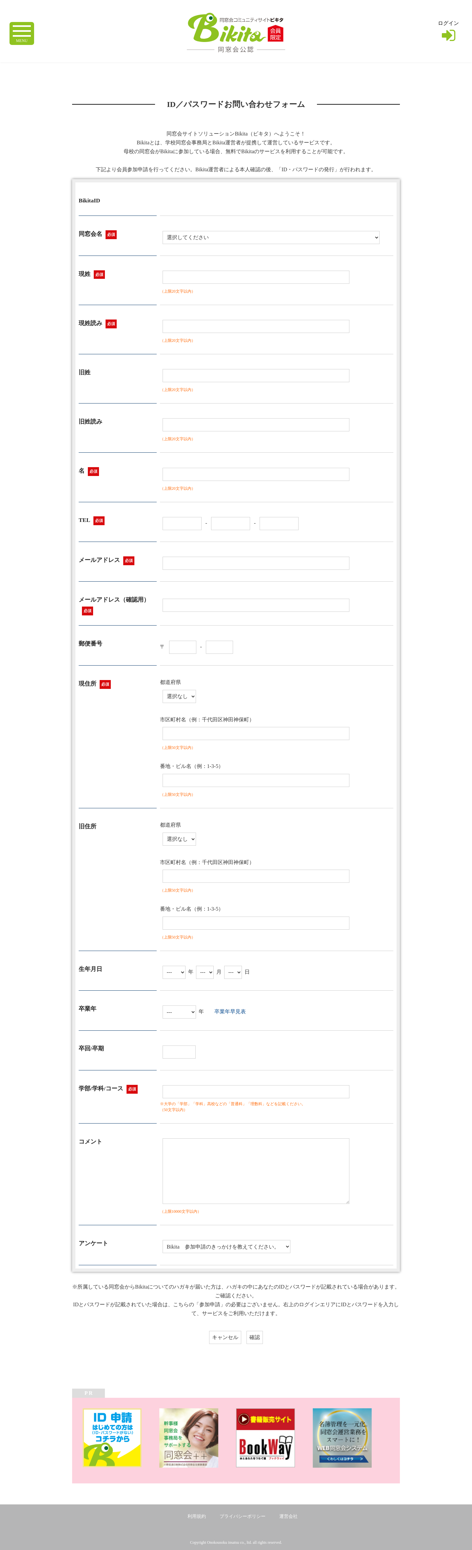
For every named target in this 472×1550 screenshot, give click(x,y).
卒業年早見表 (230, 1011)
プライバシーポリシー (243, 1516)
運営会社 (288, 1516)
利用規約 (196, 1516)
